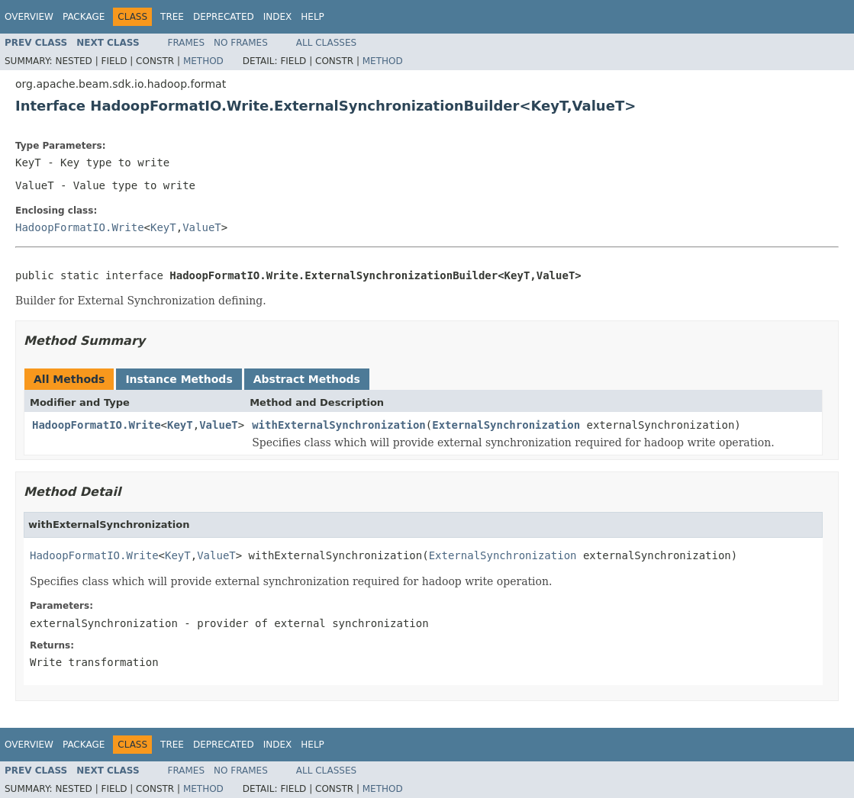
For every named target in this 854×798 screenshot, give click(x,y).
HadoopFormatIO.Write (79, 227)
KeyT (163, 227)
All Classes (326, 42)
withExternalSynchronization (339, 425)
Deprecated (223, 16)
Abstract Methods (306, 379)
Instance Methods (178, 379)
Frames (186, 42)
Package (84, 16)
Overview (29, 16)
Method (203, 61)
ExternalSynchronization (506, 425)
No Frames (241, 42)
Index (277, 16)
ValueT (201, 227)
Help (312, 16)
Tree (172, 16)
